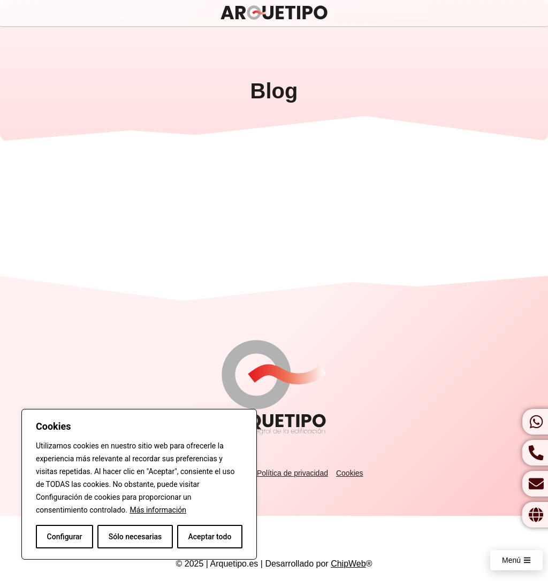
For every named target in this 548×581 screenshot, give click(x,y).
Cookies (349, 473)
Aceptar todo (210, 536)
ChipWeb (348, 563)
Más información (158, 510)
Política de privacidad (292, 473)
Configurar (64, 536)
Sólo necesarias (135, 536)
